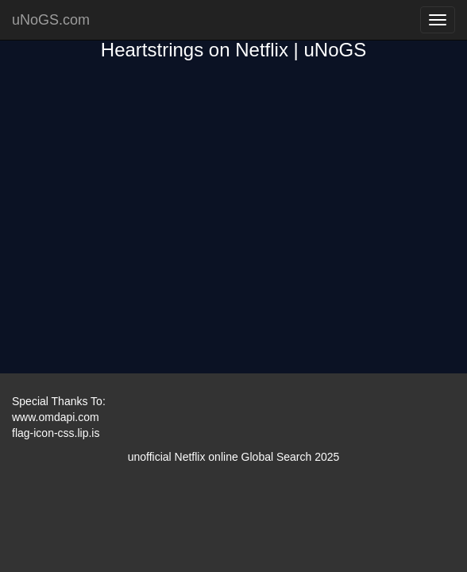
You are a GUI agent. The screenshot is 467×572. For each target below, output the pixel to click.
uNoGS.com (51, 20)
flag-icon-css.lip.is (55, 433)
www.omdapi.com (55, 417)
